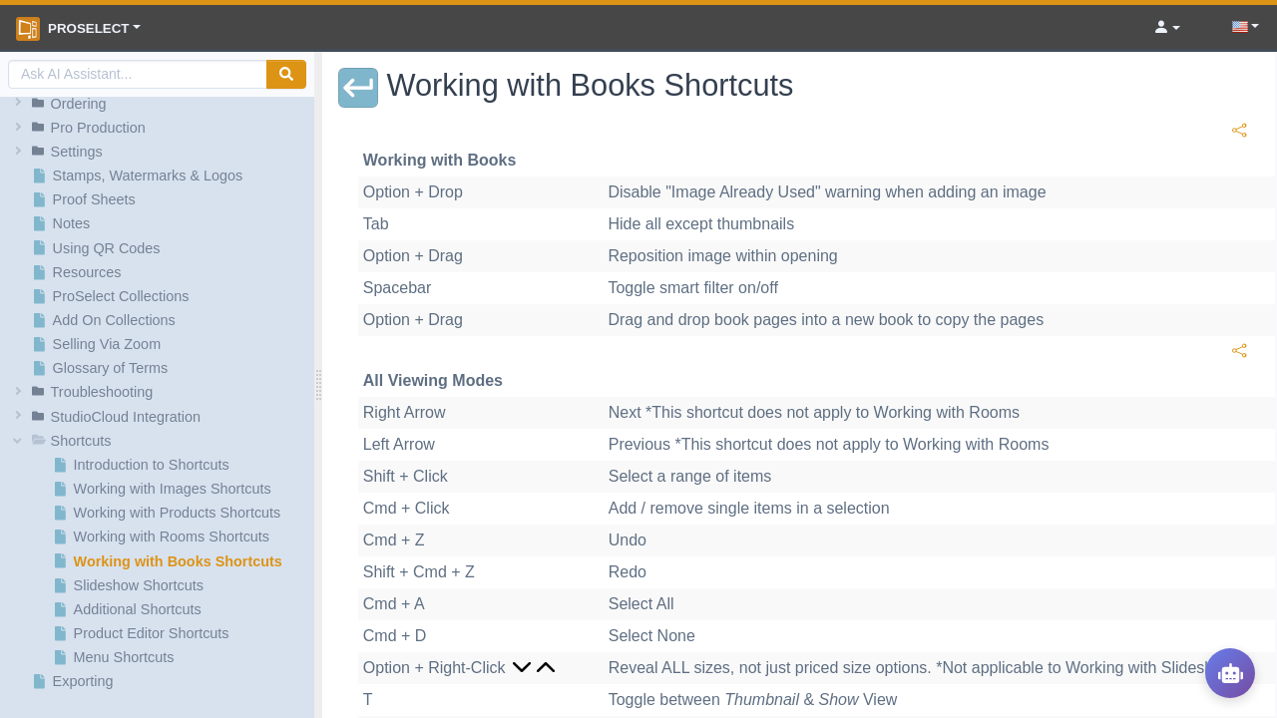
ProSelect (72, 29)
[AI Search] (137, 74)
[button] (160, 104)
